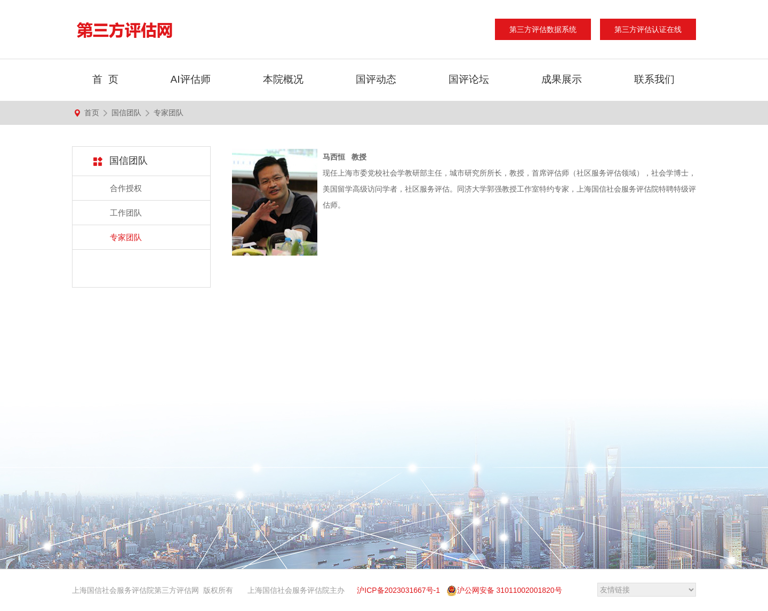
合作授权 (126, 188)
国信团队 (126, 112)
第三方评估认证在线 (648, 29)
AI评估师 (191, 79)
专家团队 (168, 112)
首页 (91, 112)
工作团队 (126, 212)
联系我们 (654, 79)
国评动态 (376, 79)
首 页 (105, 79)
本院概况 (283, 79)
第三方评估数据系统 (543, 29)
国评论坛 (469, 79)
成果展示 (561, 79)
